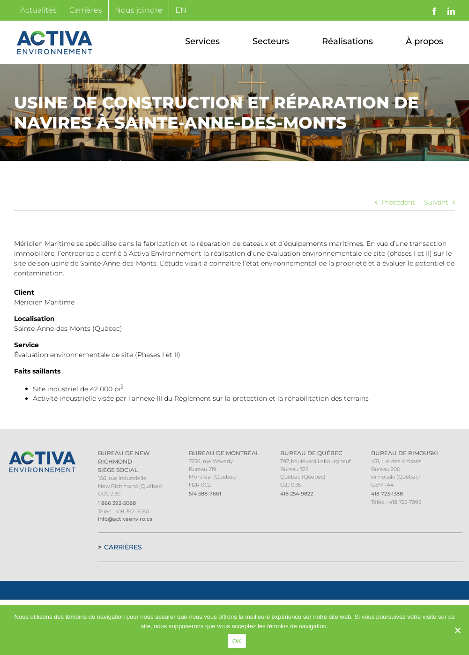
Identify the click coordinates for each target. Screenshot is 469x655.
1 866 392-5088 (117, 503)
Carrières (123, 547)
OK (236, 641)
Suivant (436, 202)
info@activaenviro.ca (125, 519)
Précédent (398, 202)
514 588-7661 (205, 493)
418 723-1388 (387, 493)
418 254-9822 (296, 493)
